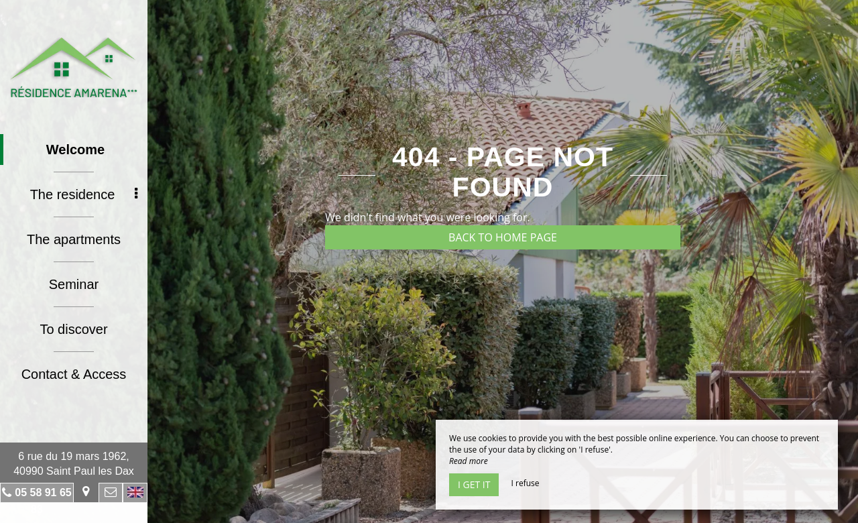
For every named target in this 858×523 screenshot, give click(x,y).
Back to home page (502, 237)
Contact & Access (74, 374)
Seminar (74, 284)
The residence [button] (83, 194)
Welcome (75, 149)
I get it (474, 484)
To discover (73, 329)
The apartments (74, 239)
